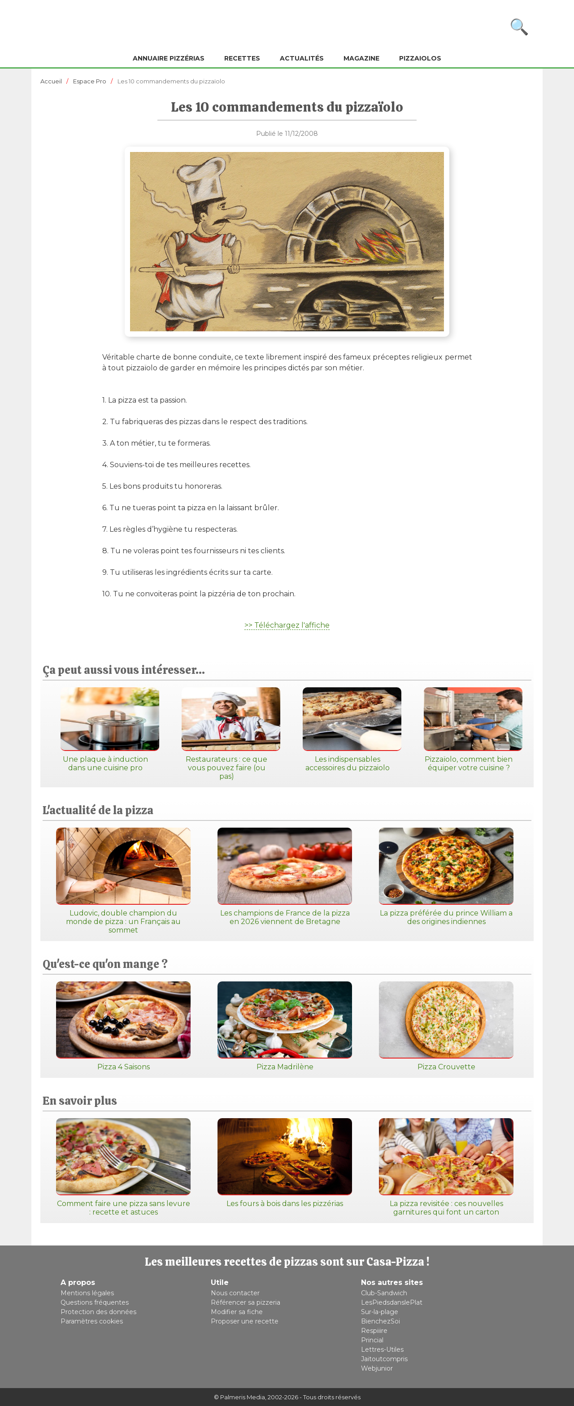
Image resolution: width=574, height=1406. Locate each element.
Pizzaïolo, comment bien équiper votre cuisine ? (468, 729)
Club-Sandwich (384, 1293)
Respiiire (374, 1331)
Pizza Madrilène (284, 1026)
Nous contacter (235, 1293)
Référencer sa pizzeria (245, 1302)
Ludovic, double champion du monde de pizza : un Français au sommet (123, 881)
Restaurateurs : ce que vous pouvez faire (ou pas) (226, 734)
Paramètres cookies (92, 1321)
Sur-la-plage (379, 1312)
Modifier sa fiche (237, 1312)
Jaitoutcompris (384, 1359)
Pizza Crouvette (446, 1026)
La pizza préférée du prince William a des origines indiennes (446, 877)
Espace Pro (89, 81)
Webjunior (377, 1368)
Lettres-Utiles (382, 1349)
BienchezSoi (380, 1321)
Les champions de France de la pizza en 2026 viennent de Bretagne (284, 877)
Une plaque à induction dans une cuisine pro (105, 729)
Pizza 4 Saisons (123, 1026)
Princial (372, 1340)
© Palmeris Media (239, 1397)
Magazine (361, 58)
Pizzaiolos (420, 58)
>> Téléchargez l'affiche (287, 625)
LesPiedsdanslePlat (391, 1302)
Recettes (242, 58)
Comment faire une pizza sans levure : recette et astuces (123, 1167)
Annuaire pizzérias (168, 58)
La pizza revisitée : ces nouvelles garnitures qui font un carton (446, 1167)
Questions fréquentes (95, 1302)
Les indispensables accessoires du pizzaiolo (347, 729)
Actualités (302, 58)
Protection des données (98, 1312)
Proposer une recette (244, 1321)
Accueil (51, 81)
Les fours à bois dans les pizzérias (284, 1163)
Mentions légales (87, 1293)
